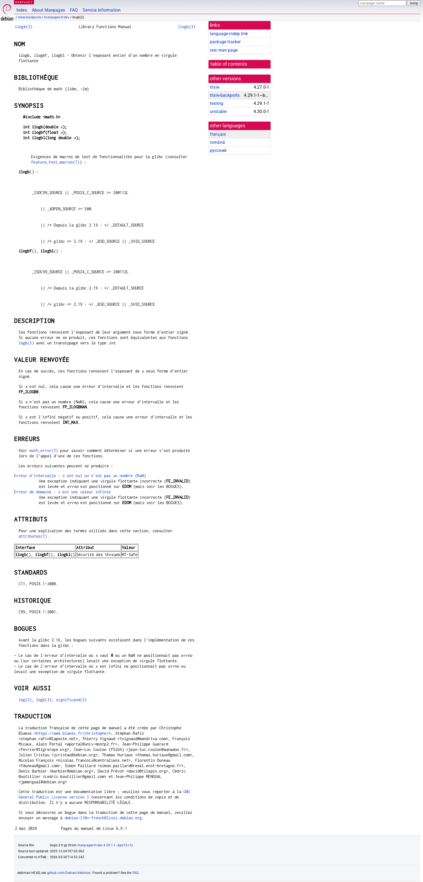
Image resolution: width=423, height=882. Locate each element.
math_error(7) (43, 450)
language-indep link (229, 33)
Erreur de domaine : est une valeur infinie (62, 492)
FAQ (74, 10)
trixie (214, 87)
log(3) (25, 699)
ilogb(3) (23, 26)
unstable (218, 111)
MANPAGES (24, 2)
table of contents (228, 64)
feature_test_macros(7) (55, 162)
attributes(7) (33, 536)
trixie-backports (29, 17)
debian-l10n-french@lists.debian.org (103, 818)
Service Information (102, 10)
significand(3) (71, 699)
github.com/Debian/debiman (69, 873)
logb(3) (26, 343)
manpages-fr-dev (56, 17)
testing (216, 103)
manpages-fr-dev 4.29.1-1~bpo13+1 (104, 845)
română (217, 142)
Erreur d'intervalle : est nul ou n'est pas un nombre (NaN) (80, 475)
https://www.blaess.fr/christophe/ (72, 733)
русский (218, 150)
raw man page (224, 50)
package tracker (225, 41)
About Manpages (48, 10)
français (218, 134)
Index (21, 10)
